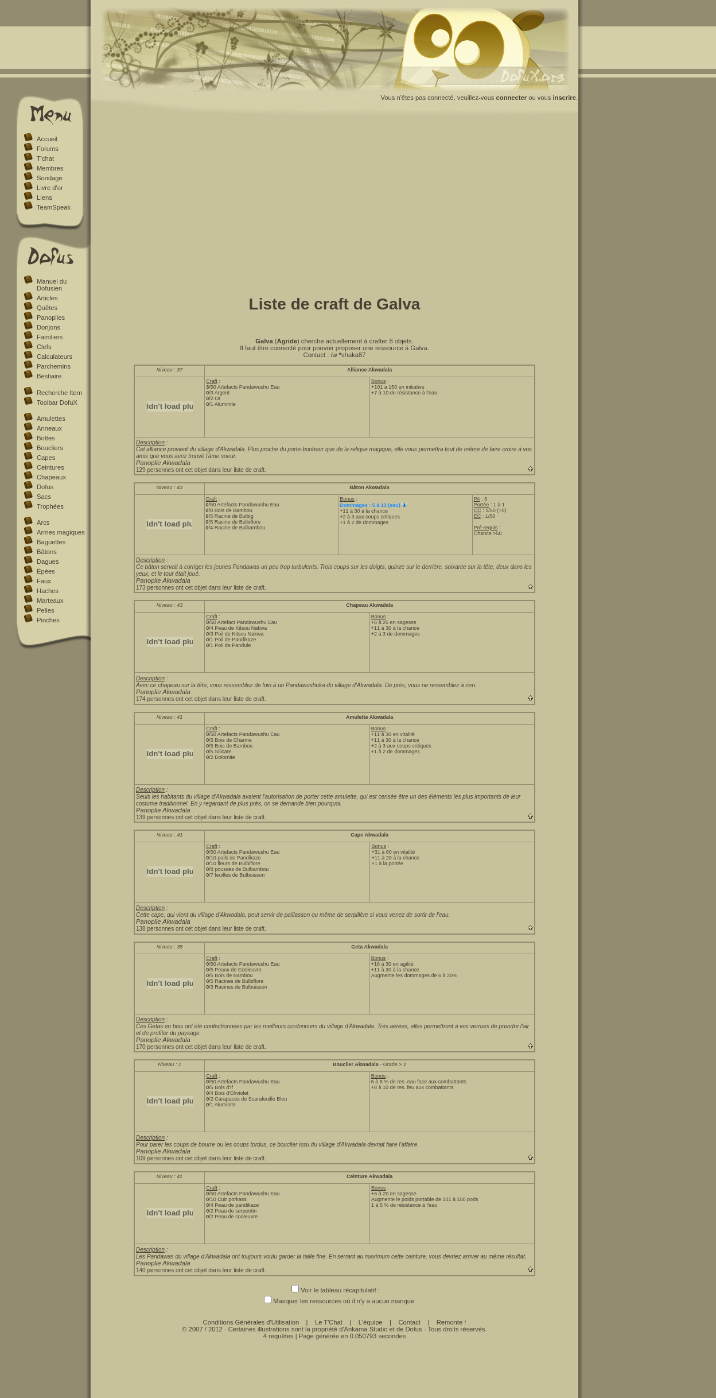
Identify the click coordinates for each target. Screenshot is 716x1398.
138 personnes (155, 928)
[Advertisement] (335, 202)
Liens (44, 197)
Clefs (44, 346)
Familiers (50, 337)
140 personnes (155, 1270)
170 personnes (155, 1047)
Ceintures (50, 467)
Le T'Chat (329, 1322)
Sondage (50, 178)
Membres (50, 168)
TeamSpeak (54, 207)
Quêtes (47, 307)
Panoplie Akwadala (163, 462)
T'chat (45, 158)
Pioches (48, 620)
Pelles (45, 610)
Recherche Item (59, 392)
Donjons (48, 327)
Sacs (44, 496)
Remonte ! (451, 1322)
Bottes (46, 438)
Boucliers (50, 447)
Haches (48, 590)
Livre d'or (50, 187)
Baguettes (51, 542)
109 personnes (155, 1158)
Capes (46, 457)
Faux (44, 581)
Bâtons (47, 551)
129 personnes (155, 470)
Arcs (43, 522)
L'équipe (371, 1322)
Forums (48, 148)
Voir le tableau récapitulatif (333, 1290)
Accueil (47, 138)
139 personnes (155, 817)
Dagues (48, 561)
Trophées (50, 506)
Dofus (45, 486)
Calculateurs (54, 356)
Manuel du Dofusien (52, 285)
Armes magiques (61, 532)
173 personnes (155, 587)
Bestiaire (49, 376)
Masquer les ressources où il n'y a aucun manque (334, 1301)
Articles (47, 298)
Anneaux (49, 428)
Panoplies (51, 317)
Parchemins (54, 366)
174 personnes (155, 699)
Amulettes (51, 418)
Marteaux (50, 600)
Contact (409, 1322)
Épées (46, 571)
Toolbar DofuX (57, 402)
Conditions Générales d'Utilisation (251, 1322)
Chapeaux (51, 477)
